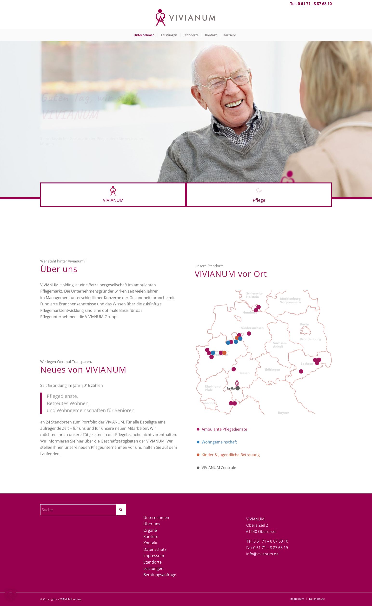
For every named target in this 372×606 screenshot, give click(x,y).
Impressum (153, 555)
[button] (10, 595)
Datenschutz (154, 549)
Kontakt (150, 542)
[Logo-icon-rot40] (113, 190)
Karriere (150, 536)
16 (209, 400)
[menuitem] (144, 35)
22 (236, 389)
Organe (150, 530)
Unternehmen (156, 517)
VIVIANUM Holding (69, 599)
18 (319, 407)
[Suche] (83, 509)
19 (317, 410)
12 (228, 390)
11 (231, 389)
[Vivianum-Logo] (186, 18)
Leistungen (153, 568)
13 (258, 354)
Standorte (152, 562)
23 (213, 400)
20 (224, 400)
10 (240, 386)
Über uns (151, 523)
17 (315, 407)
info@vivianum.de (262, 554)
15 (207, 397)
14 (256, 357)
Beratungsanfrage (159, 574)
